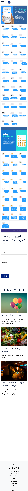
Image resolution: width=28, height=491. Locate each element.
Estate (14, 485)
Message (4, 262)
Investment (14, 483)
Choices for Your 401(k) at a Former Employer (13, 384)
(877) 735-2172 (15, 467)
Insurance (14, 487)
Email (3, 253)
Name (3, 243)
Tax (14, 489)
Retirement (14, 481)
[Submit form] (5, 276)
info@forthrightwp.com (14, 475)
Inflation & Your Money (11, 314)
